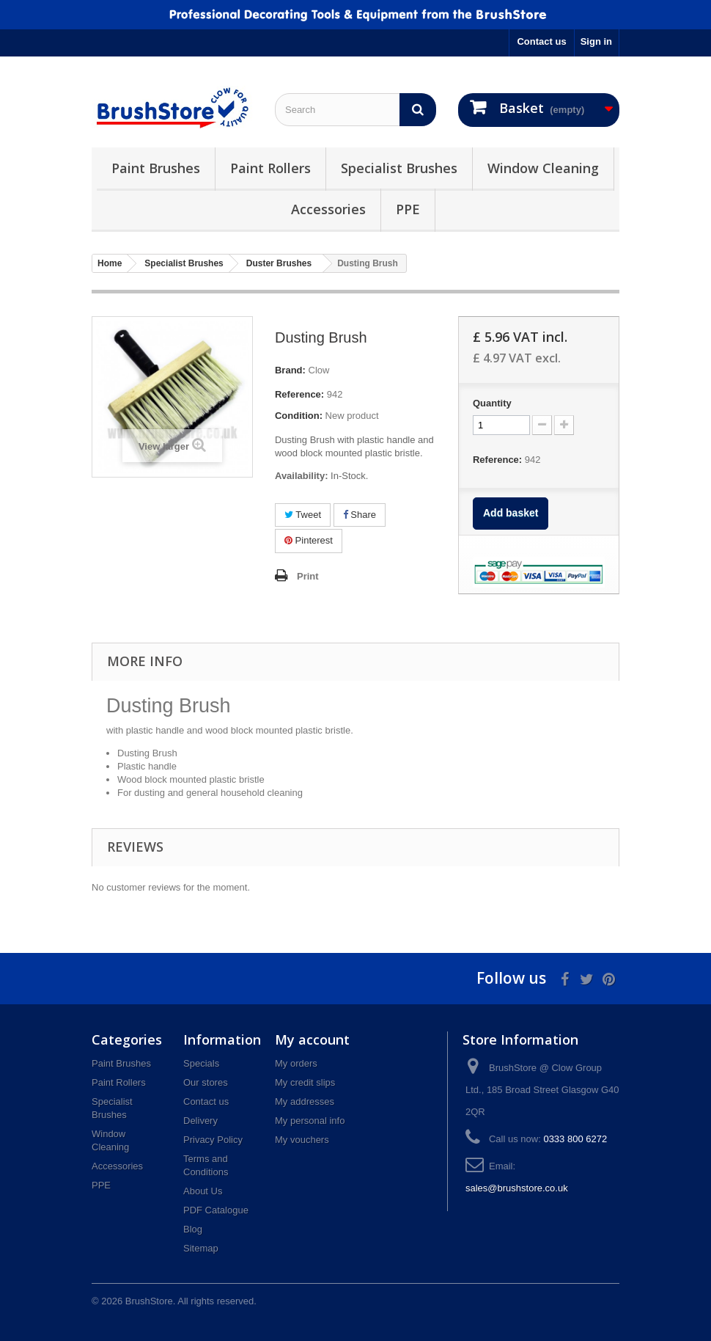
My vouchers (302, 1139)
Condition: (299, 415)
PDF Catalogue (215, 1210)
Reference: (299, 394)
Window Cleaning (543, 168)
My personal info (310, 1120)
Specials (201, 1063)
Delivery (200, 1120)
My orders (296, 1063)
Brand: (290, 370)
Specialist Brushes (399, 168)
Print (308, 576)
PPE (408, 209)
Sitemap (200, 1248)
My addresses (304, 1101)
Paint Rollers (270, 168)
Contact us (541, 41)
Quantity (492, 403)
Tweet (302, 514)
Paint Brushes (155, 168)
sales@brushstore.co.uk (516, 1188)
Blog (192, 1229)
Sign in (596, 41)
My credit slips (305, 1082)
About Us (202, 1190)
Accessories (328, 209)
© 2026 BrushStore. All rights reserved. (174, 1301)
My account (312, 1039)
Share (359, 514)
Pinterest (308, 540)
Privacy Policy (213, 1139)
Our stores (205, 1082)
